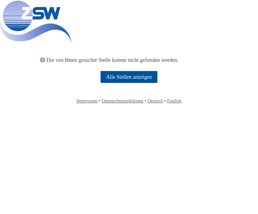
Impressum (87, 100)
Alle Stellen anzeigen (129, 77)
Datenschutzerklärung (122, 100)
